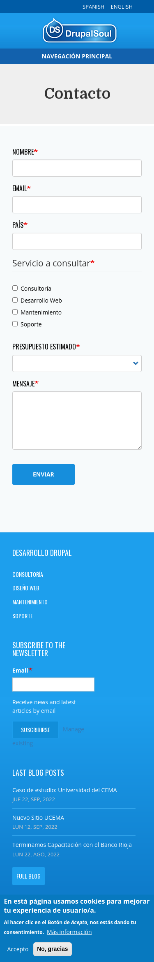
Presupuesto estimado (44, 347)
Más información (69, 934)
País (17, 225)
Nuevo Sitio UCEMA (38, 817)
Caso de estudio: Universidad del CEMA (64, 790)
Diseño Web (25, 587)
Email (19, 188)
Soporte (27, 324)
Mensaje (23, 383)
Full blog (28, 876)
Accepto (17, 951)
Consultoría (31, 288)
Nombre (23, 152)
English (121, 6)
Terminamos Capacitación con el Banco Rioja (72, 845)
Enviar (43, 474)
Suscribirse (35, 729)
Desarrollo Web (37, 300)
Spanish (93, 6)
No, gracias (52, 951)
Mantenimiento (37, 312)
